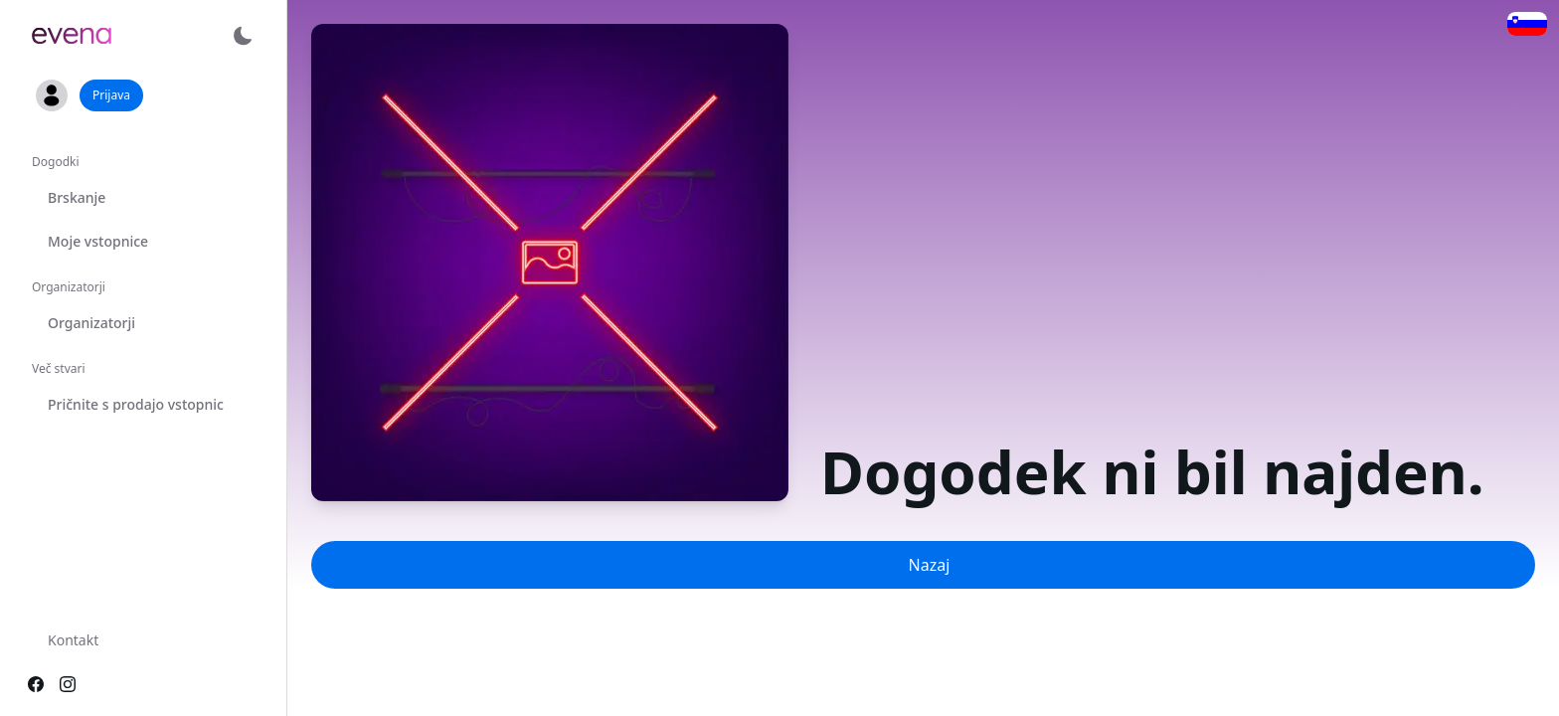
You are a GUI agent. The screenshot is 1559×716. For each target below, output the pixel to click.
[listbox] (143, 291)
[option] (143, 198)
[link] (71, 36)
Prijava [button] (111, 95)
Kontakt (73, 639)
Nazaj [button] (930, 565)
